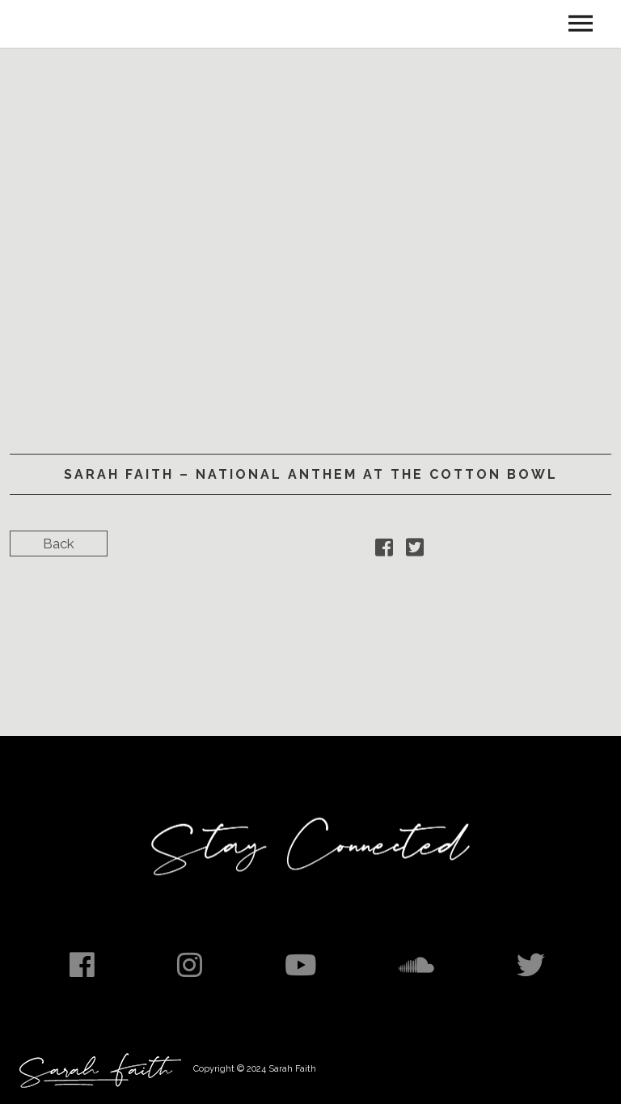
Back (58, 543)
